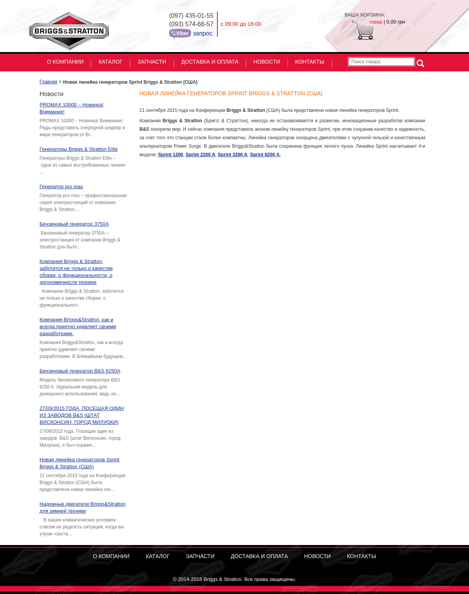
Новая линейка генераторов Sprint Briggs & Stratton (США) (80, 463)
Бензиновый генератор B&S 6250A (80, 371)
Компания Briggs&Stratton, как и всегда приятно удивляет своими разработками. (78, 326)
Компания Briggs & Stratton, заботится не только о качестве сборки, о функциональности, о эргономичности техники (76, 271)
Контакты (310, 62)
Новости (267, 62)
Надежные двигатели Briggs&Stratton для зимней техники (83, 507)
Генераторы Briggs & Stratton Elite (79, 149)
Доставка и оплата (210, 62)
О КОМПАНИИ (65, 62)
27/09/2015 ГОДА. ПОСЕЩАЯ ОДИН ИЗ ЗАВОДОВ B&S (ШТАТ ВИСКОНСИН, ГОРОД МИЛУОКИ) (82, 415)
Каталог (110, 62)
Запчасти (151, 62)
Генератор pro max (61, 186)
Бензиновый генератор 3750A (74, 224)
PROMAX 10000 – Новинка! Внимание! (71, 108)
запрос (201, 33)
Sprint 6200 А (265, 154)
